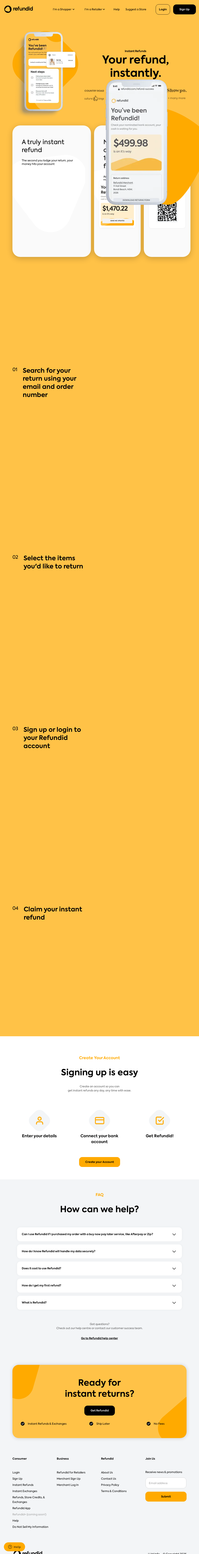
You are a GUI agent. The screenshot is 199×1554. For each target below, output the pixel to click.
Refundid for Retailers (71, 1472)
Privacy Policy (110, 1485)
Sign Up (184, 9)
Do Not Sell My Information (30, 1527)
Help (116, 9)
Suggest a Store (136, 9)
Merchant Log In (68, 1485)
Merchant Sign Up (68, 1478)
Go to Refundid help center (99, 1338)
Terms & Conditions (114, 1491)
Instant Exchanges (24, 1491)
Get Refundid (100, 1410)
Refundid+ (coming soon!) (29, 1514)
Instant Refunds (22, 1485)
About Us (107, 1472)
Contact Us (108, 1478)
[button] (65, 9)
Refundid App (21, 1508)
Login (163, 9)
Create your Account (99, 1162)
